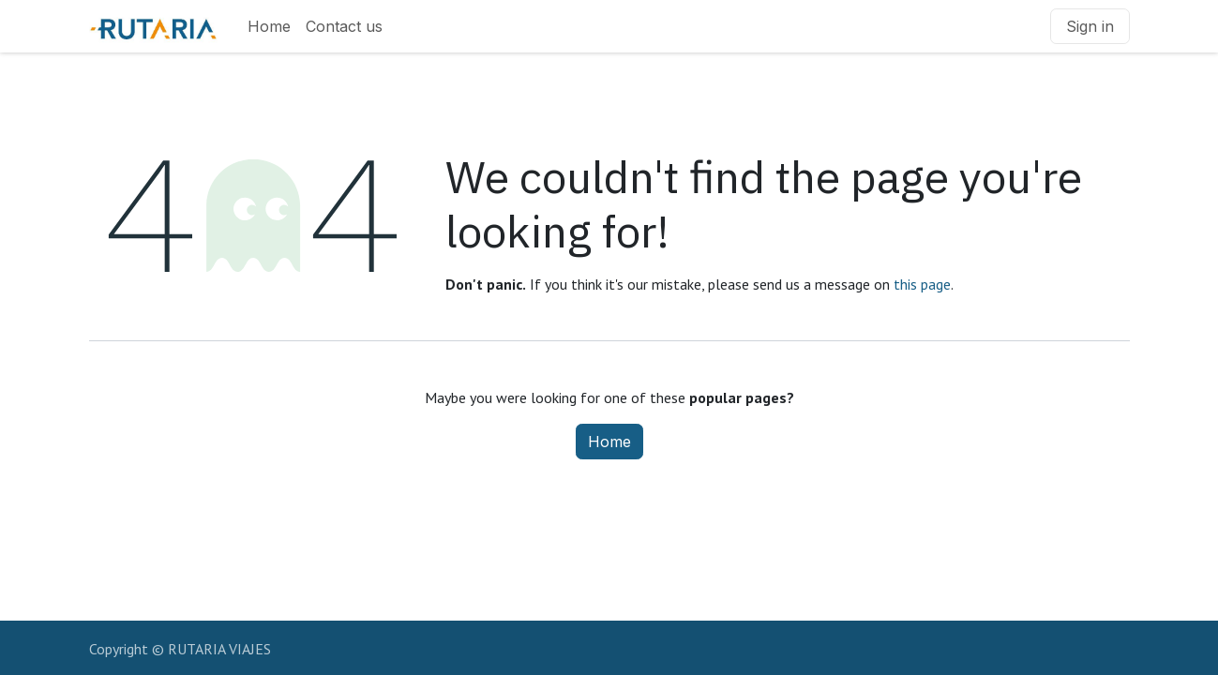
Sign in (1090, 26)
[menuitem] (269, 26)
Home (609, 441)
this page (922, 284)
